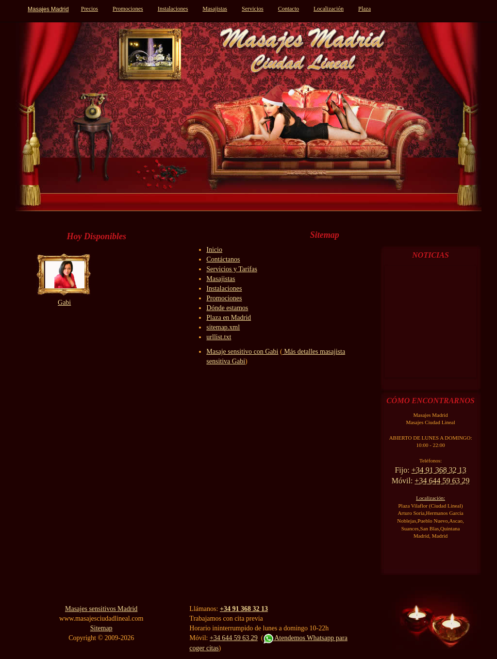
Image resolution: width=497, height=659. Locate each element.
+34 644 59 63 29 (234, 638)
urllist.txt (218, 337)
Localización (329, 8)
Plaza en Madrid (228, 317)
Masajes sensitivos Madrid (101, 608)
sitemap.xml (223, 327)
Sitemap (101, 628)
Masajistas (214, 8)
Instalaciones (173, 8)
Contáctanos (223, 259)
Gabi (64, 302)
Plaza (364, 8)
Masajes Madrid (48, 9)
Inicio (214, 249)
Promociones (128, 8)
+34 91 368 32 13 (244, 608)
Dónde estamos (227, 308)
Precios (89, 8)
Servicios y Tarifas (231, 269)
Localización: (430, 498)
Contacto (288, 8)
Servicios (253, 8)
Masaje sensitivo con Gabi (242, 351)
